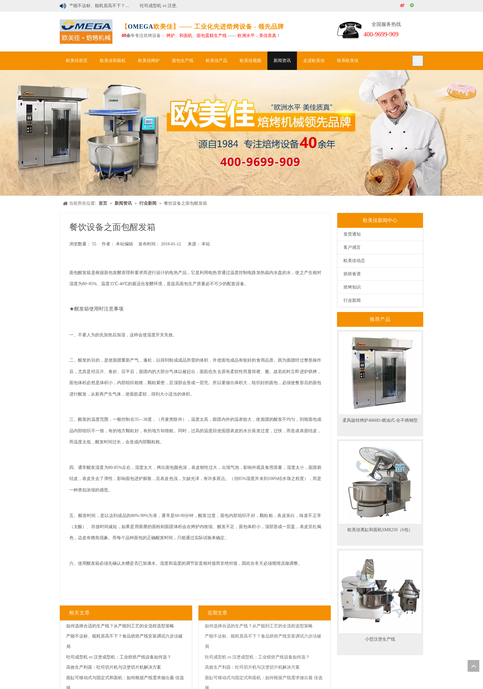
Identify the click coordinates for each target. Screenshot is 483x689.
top (473, 666)
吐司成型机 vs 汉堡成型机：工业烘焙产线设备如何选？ (173, 5)
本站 (205, 244)
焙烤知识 (352, 287)
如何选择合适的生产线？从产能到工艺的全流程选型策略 (120, 626)
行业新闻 (352, 300)
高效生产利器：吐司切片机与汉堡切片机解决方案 (113, 667)
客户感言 (352, 247)
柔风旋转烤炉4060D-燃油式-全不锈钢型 (380, 420)
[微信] (412, 6)
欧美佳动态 (354, 260)
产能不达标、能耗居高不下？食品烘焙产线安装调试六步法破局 (102, 5)
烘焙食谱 (352, 274)
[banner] (241, 133)
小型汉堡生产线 (380, 639)
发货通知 (352, 234)
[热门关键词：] (417, 60)
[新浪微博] (403, 6)
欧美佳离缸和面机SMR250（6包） (380, 529)
